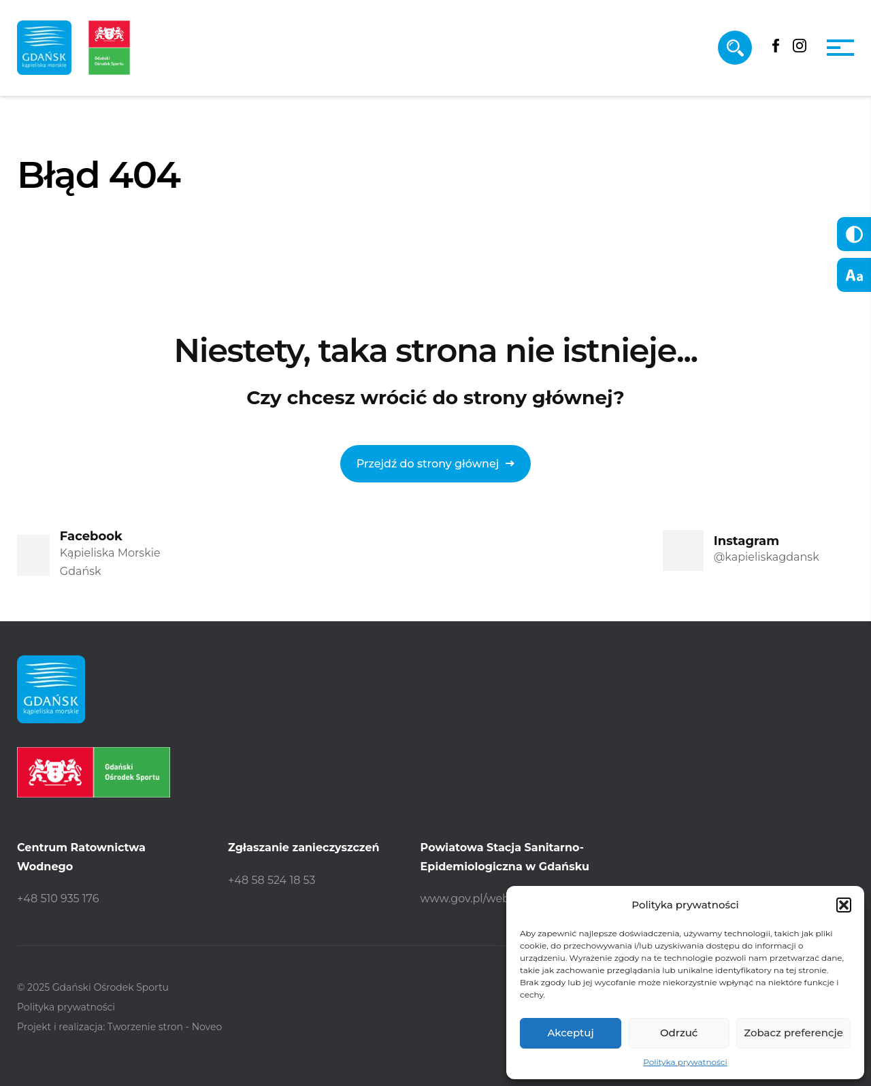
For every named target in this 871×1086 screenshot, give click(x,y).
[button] (844, 905)
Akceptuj (570, 1032)
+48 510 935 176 (58, 898)
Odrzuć (679, 1032)
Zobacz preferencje (793, 1032)
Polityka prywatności (685, 1062)
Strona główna (65, 251)
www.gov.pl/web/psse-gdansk (501, 898)
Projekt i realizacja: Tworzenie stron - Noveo (119, 1027)
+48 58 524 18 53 (272, 880)
